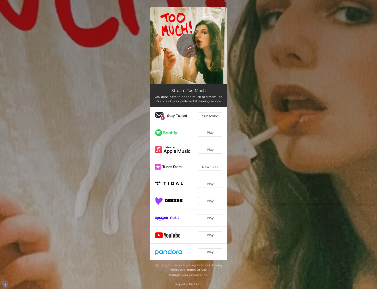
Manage (175, 275)
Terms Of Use (197, 269)
